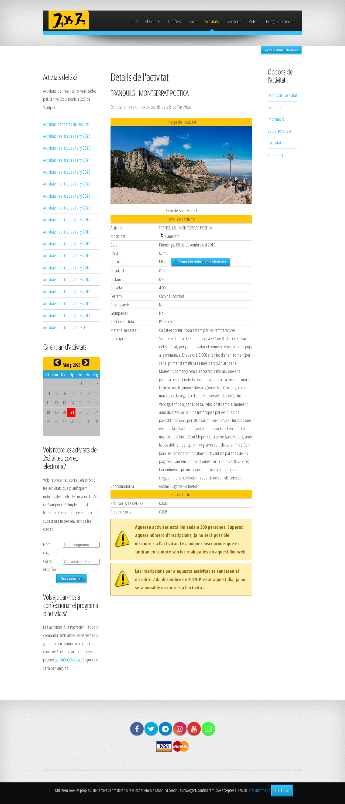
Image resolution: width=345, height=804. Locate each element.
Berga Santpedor (280, 21)
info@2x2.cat (71, 659)
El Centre (152, 21)
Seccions (234, 21)
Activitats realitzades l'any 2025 (66, 147)
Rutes (253, 21)
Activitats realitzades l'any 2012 (66, 303)
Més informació (259, 790)
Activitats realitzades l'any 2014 (66, 279)
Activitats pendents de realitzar (66, 124)
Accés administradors (281, 50)
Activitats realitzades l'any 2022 (66, 183)
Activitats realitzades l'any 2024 (66, 160)
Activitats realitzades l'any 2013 (66, 291)
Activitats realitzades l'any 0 (64, 327)
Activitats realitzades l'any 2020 (66, 207)
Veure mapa (277, 154)
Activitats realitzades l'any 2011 (66, 315)
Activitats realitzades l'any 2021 (66, 195)
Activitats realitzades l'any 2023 (66, 171)
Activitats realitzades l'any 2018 (66, 231)
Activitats (212, 21)
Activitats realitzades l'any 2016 (66, 255)
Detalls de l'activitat (282, 95)
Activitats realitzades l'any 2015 (66, 267)
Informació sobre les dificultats (200, 262)
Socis (193, 21)
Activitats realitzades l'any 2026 (66, 136)
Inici (135, 21)
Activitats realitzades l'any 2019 (66, 219)
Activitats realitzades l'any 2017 (66, 243)
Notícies (174, 21)
